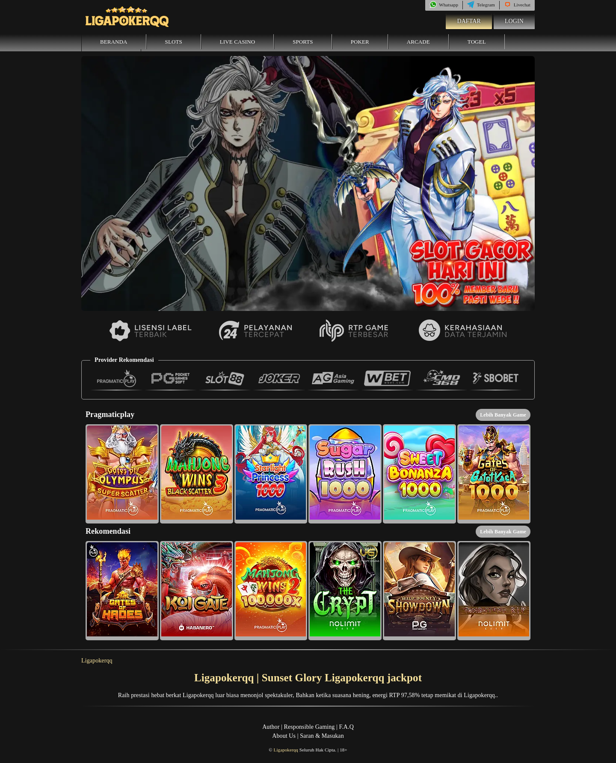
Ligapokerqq (97, 660)
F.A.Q (346, 727)
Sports (303, 41)
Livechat (517, 4)
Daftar (469, 21)
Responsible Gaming (309, 727)
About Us (284, 736)
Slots (173, 41)
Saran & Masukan (322, 736)
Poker (360, 41)
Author (270, 727)
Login (514, 21)
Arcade (418, 41)
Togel (477, 41)
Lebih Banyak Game (503, 415)
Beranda (113, 41)
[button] (122, 473)
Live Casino (237, 41)
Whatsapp (443, 4)
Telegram (481, 4)
